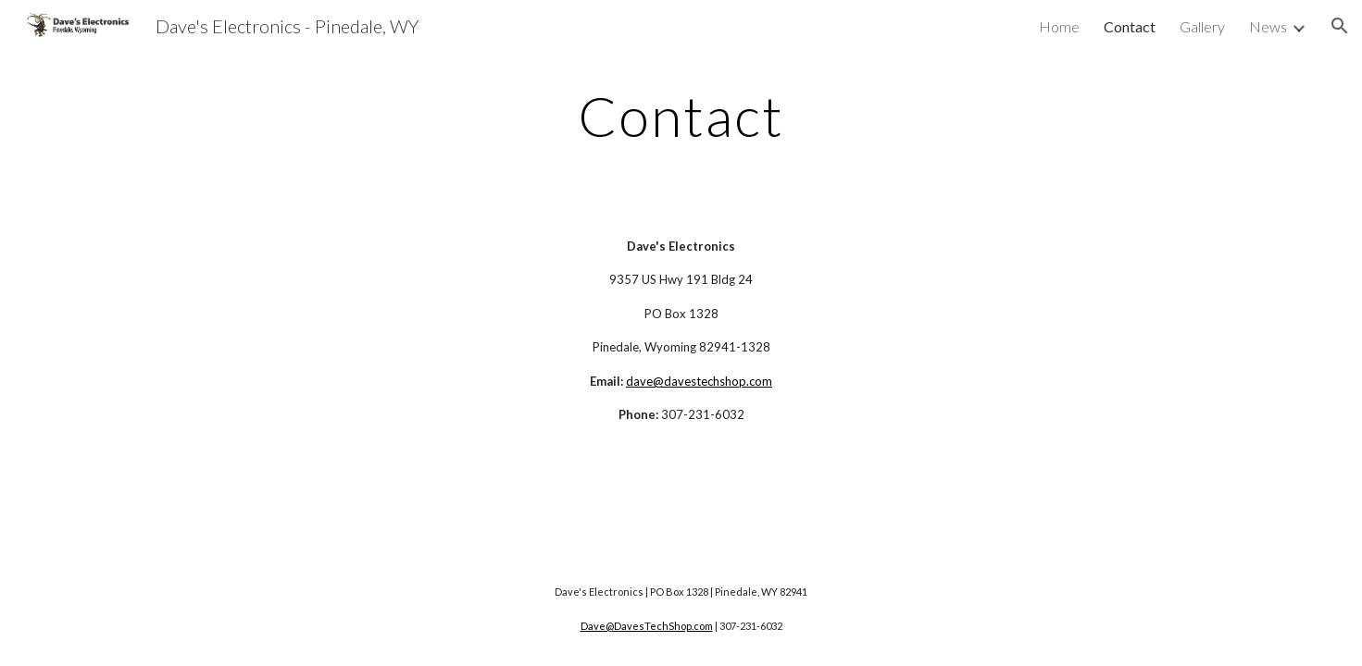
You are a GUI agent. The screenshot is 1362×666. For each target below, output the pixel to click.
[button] (1340, 26)
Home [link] (1059, 26)
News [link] (1268, 26)
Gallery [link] (1202, 26)
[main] (681, 116)
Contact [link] (1130, 26)
